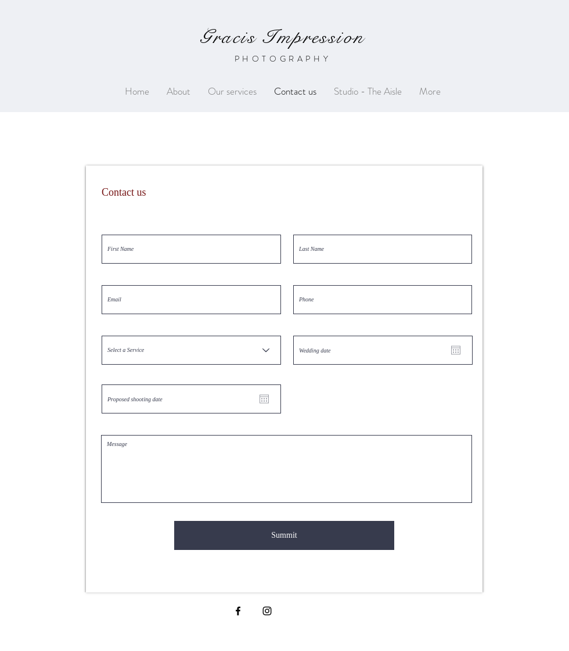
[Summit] (284, 535)
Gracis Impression (282, 37)
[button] (232, 91)
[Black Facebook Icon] (238, 611)
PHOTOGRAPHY (283, 58)
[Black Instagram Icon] (267, 611)
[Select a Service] (191, 350)
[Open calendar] (455, 350)
